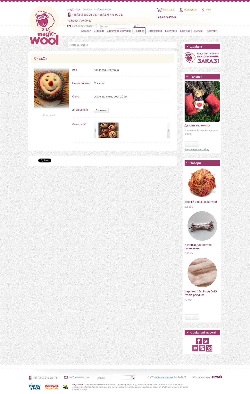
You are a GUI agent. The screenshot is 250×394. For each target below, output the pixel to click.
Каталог (86, 30)
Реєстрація (190, 9)
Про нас (185, 30)
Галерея (139, 30)
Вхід (208, 9)
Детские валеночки (197, 125)
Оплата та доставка (119, 30)
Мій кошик (168, 9)
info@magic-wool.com (82, 26)
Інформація (155, 30)
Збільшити (49, 115)
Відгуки (198, 30)
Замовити (101, 110)
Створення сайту (201, 377)
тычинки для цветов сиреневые (198, 246)
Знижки (99, 30)
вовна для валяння (163, 377)
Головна (74, 45)
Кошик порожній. (167, 17)
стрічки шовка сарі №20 (201, 201)
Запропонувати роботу (197, 149)
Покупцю (171, 30)
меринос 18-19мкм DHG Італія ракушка (201, 293)
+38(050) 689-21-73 (45, 377)
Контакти (212, 30)
